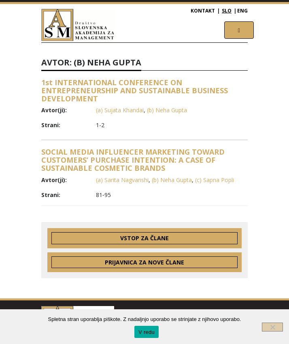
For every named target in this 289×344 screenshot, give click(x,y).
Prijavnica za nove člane (144, 262)
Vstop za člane (144, 238)
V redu (146, 332)
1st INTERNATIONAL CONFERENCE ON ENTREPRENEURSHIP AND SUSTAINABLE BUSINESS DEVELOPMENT (134, 90)
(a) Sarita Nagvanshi (122, 180)
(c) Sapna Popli (214, 180)
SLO (227, 10)
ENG (242, 10)
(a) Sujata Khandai (120, 110)
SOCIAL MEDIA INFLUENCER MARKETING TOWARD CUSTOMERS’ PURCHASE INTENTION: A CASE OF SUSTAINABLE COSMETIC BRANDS (133, 160)
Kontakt (203, 10)
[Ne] (272, 327)
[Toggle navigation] (239, 30)
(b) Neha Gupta (167, 110)
